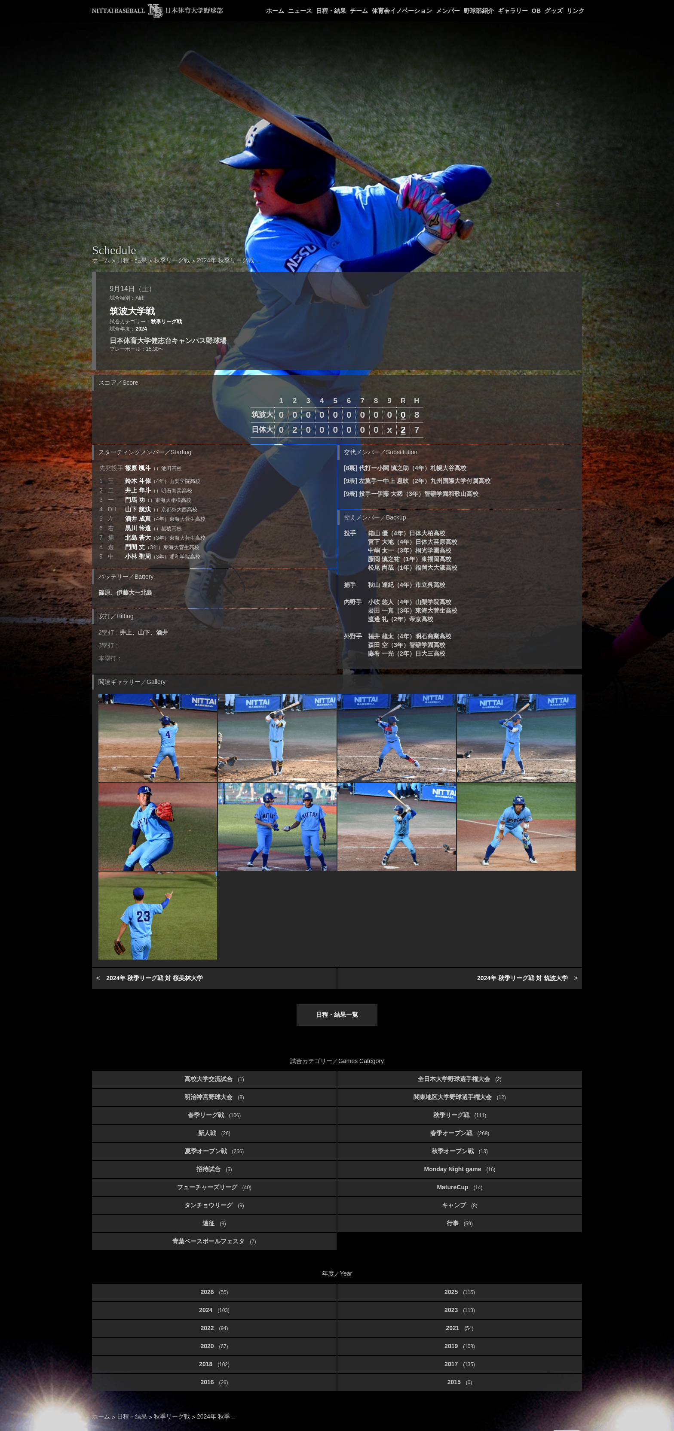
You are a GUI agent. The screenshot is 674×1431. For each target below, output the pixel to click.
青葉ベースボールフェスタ (214, 1241)
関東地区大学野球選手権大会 (460, 1097)
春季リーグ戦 (214, 1115)
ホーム (275, 10)
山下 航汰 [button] (161, 509)
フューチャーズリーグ (214, 1187)
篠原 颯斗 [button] (153, 468)
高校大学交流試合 (214, 1079)
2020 (214, 1346)
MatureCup (459, 1187)
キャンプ (459, 1205)
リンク (576, 10)
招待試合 (214, 1169)
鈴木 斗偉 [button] (162, 480)
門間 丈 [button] (162, 547)
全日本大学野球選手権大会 (459, 1079)
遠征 (214, 1223)
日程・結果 (331, 10)
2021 (459, 1328)
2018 (214, 1364)
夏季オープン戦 (214, 1151)
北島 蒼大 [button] (165, 537)
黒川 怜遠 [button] (153, 528)
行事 (460, 1223)
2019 (459, 1346)
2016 (214, 1382)
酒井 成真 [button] (165, 518)
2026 (214, 1291)
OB (536, 10)
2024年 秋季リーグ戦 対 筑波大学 (522, 978)
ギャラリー (513, 10)
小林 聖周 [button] (162, 556)
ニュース (300, 10)
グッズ (554, 10)
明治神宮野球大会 (214, 1097)
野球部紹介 (479, 10)
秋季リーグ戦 (166, 322)
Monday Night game (459, 1169)
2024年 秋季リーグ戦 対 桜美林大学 (154, 978)
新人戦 (214, 1133)
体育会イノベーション (402, 10)
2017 (459, 1364)
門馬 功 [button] (158, 499)
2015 (459, 1382)
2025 (459, 1291)
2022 (214, 1328)
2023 (459, 1309)
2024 (141, 329)
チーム (359, 10)
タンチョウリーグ (214, 1205)
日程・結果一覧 (337, 1014)
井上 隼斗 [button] (158, 490)
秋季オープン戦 (460, 1151)
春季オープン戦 (460, 1133)
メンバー (448, 10)
